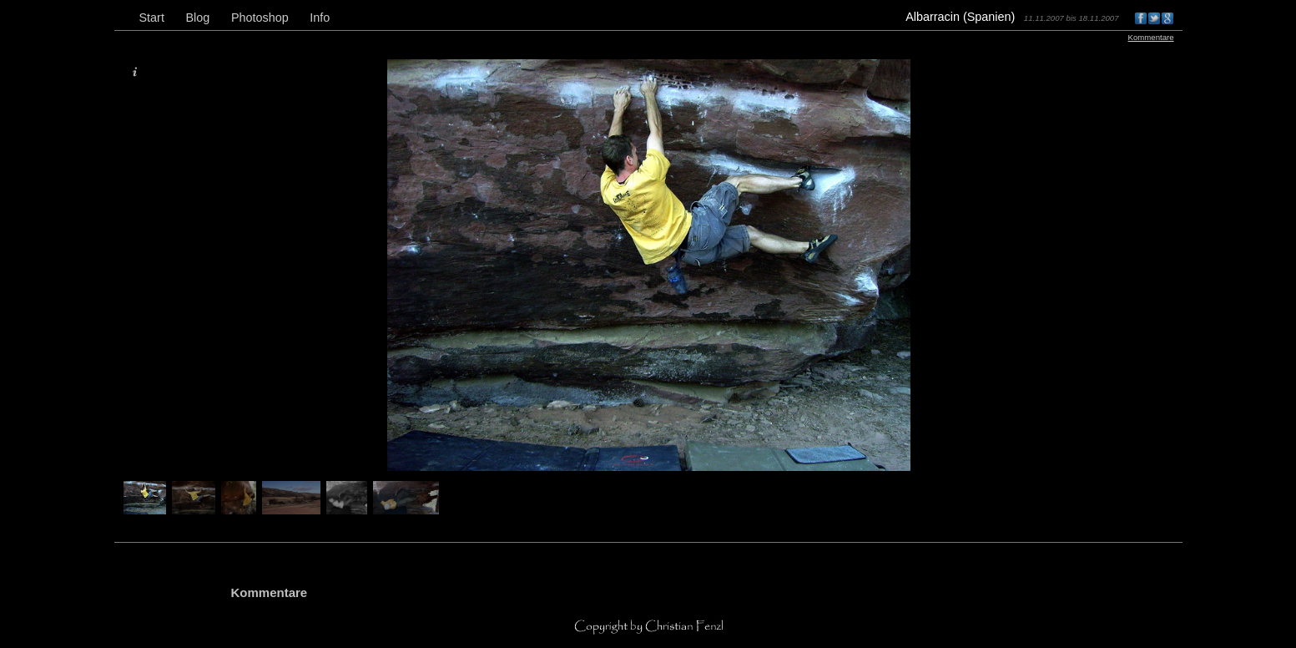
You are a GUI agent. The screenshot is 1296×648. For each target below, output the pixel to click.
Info (320, 17)
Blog (197, 17)
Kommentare (1151, 37)
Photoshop (260, 17)
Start (151, 17)
